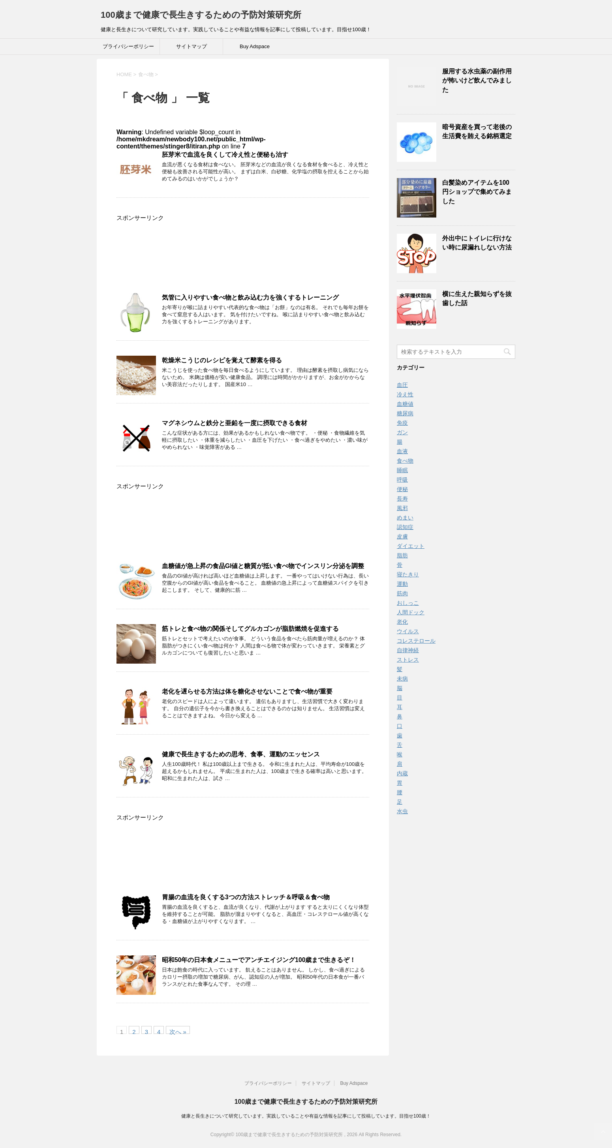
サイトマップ (191, 46)
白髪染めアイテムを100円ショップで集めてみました (477, 191)
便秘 (402, 489)
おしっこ (408, 603)
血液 (402, 451)
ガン (402, 432)
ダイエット (410, 546)
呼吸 (402, 479)
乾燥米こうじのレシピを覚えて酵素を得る (222, 360)
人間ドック (410, 612)
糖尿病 (405, 413)
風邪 (402, 508)
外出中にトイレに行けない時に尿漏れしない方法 (477, 243)
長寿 (402, 498)
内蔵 (402, 773)
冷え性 (405, 394)
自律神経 (408, 650)
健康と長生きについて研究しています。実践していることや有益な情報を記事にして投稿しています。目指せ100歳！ (306, 1116)
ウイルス (408, 631)
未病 (402, 678)
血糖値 (405, 404)
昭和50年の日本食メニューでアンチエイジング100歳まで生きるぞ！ (259, 960)
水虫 (402, 811)
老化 (402, 622)
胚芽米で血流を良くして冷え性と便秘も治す (225, 154)
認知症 (405, 527)
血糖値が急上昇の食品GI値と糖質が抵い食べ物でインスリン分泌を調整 (263, 566)
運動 (402, 584)
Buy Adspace (255, 46)
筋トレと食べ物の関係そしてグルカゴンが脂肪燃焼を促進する (250, 628)
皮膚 (402, 536)
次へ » (177, 1031)
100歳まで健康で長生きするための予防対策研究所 (201, 15)
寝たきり (408, 574)
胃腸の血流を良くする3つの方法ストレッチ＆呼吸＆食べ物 (246, 897)
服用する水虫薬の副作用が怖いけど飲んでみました (477, 80)
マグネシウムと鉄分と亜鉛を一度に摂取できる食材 (234, 423)
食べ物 (405, 461)
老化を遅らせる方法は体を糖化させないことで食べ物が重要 (247, 691)
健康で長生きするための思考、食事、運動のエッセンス (241, 754)
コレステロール (416, 641)
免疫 (402, 423)
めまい (405, 517)
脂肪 (402, 555)
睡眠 (402, 470)
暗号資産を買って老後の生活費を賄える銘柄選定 (477, 131)
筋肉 (402, 593)
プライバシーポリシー (128, 46)
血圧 (402, 385)
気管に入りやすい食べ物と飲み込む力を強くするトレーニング (250, 297)
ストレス (408, 660)
